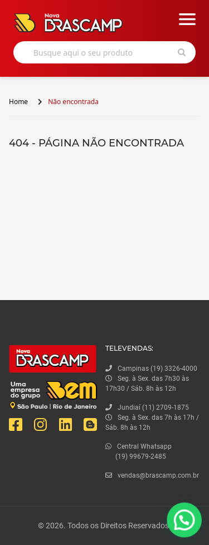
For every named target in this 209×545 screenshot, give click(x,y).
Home (18, 101)
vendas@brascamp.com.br (152, 475)
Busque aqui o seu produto (83, 52)
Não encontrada (73, 101)
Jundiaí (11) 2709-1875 (147, 407)
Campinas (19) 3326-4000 (151, 368)
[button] (185, 522)
